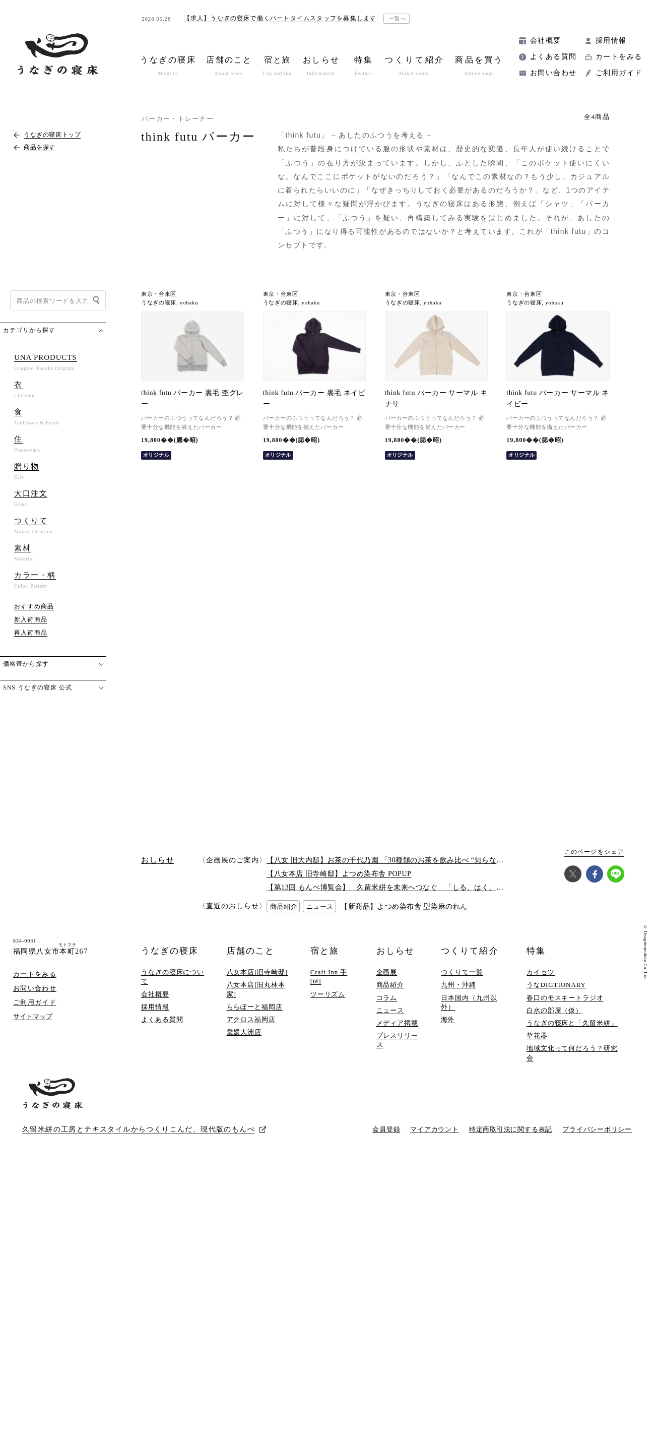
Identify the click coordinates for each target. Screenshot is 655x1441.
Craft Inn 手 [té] (329, 976)
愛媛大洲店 (244, 1032)
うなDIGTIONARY (556, 984)
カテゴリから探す (29, 330)
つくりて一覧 (462, 972)
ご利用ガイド (619, 73)
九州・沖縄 (458, 984)
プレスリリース (397, 1040)
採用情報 (611, 40)
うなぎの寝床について (172, 976)
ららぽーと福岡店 (255, 1007)
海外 (448, 1019)
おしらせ (395, 951)
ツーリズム (328, 994)
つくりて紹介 (469, 951)
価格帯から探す (26, 663)
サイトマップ (32, 1016)
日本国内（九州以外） (469, 1002)
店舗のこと (251, 951)
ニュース (390, 1010)
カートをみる (619, 56)
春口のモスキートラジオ (565, 997)
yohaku (189, 302)
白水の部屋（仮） (554, 1010)
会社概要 (545, 40)
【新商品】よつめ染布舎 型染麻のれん (404, 906)
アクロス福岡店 (251, 1019)
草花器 (537, 1035)
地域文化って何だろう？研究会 (572, 1052)
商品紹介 (390, 984)
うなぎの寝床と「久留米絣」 (572, 1023)
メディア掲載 (397, 1023)
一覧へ (398, 18)
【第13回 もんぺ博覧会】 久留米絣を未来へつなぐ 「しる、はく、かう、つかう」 (407, 887)
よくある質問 (553, 56)
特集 (536, 951)
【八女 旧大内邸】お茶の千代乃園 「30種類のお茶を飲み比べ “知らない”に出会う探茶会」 (416, 860)
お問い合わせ (553, 73)
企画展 (387, 972)
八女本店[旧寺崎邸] (257, 972)
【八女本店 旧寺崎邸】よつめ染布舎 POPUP (339, 874)
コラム (387, 997)
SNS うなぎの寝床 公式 (37, 687)
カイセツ (541, 972)
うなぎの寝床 (158, 302)
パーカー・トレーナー (178, 118)
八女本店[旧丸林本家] (256, 989)
